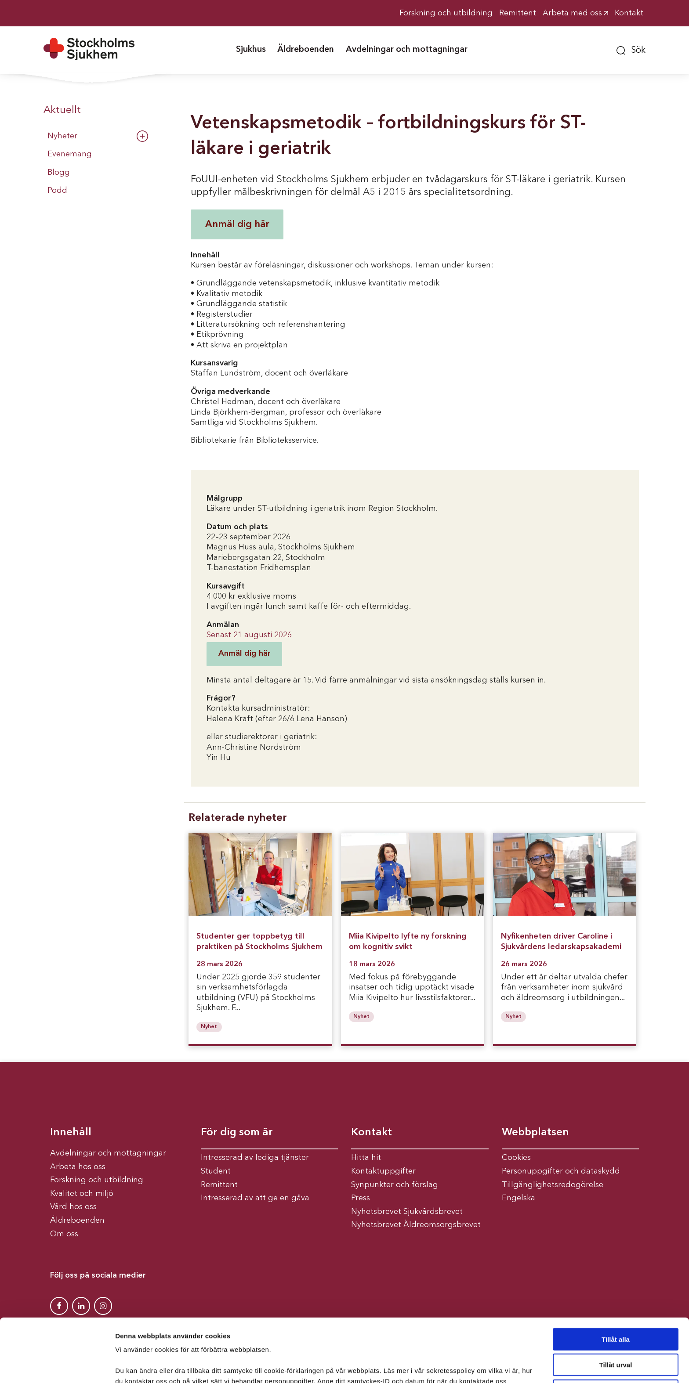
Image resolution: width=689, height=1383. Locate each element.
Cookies (516, 1158)
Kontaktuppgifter (383, 1171)
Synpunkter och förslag (394, 1185)
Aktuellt (62, 110)
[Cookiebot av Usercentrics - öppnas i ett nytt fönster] (56, 1365)
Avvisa (615, 1336)
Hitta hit (366, 1158)
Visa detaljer (477, 1365)
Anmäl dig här (237, 224)
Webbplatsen (535, 1132)
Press (360, 1198)
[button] (630, 49)
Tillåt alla (616, 1285)
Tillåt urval (615, 1310)
